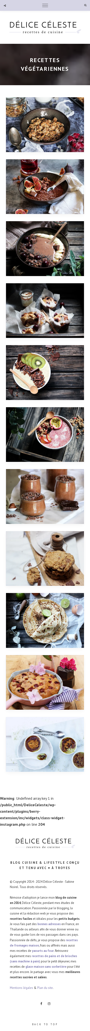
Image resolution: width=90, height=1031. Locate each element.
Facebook (41, 1003)
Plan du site (45, 988)
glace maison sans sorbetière (45, 967)
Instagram (49, 1003)
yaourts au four (43, 951)
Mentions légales (21, 988)
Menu (45, 5)
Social (4, 5)
